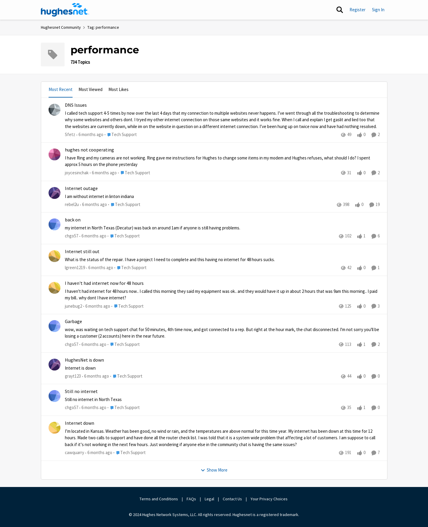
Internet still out (82, 252)
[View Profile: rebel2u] (54, 193)
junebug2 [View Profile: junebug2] (73, 306)
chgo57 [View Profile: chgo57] (71, 236)
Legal (209, 499)
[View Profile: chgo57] (54, 224)
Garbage (73, 322)
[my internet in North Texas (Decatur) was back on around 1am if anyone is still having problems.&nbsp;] (222, 228)
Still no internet (81, 392)
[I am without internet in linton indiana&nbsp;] (222, 196)
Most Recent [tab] (61, 89)
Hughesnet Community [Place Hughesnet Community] (61, 27)
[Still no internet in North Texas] (222, 399)
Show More (214, 470)
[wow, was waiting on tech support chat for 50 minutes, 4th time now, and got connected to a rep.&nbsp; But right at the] (222, 333)
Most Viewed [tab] (90, 89)
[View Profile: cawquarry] (54, 428)
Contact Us (232, 499)
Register (358, 9)
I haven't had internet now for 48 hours (104, 283)
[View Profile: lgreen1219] (54, 256)
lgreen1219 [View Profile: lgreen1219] (75, 267)
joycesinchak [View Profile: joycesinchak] (77, 172)
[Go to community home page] (65, 10)
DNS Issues (76, 105)
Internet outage (81, 188)
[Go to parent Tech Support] (121, 134)
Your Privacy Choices (269, 499)
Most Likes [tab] (118, 89)
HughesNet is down (84, 360)
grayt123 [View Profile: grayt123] (73, 376)
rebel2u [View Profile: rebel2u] (72, 204)
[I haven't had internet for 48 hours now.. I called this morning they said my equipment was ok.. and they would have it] (222, 294)
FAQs (191, 499)
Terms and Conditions (159, 499)
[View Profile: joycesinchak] (54, 154)
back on (73, 220)
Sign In (378, 9)
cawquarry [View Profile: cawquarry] (74, 452)
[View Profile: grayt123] (54, 365)
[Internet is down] (222, 368)
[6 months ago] (89, 134)
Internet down (79, 423)
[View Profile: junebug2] (54, 288)
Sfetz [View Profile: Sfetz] (70, 134)
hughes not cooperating (89, 150)
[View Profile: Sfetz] (54, 110)
